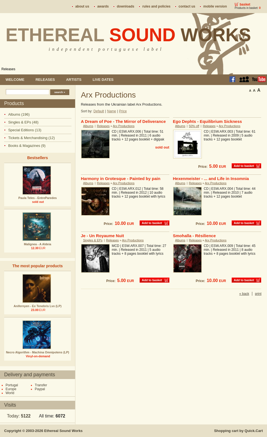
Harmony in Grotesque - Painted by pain (120, 178)
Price (123, 111)
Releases (8, 69)
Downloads (125, 6)
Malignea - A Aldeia (37, 244)
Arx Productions (124, 126)
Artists (73, 79)
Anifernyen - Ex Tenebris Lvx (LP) (37, 306)
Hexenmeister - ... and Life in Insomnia (211, 178)
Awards (103, 6)
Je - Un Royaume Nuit (102, 235)
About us (82, 6)
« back (244, 294)
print (258, 294)
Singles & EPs (93, 240)
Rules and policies (156, 6)
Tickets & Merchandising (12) (31, 138)
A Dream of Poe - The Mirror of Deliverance (123, 121)
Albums (88, 126)
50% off (194, 126)
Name (111, 111)
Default (98, 111)
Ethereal (128, 35)
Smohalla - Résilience (194, 235)
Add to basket (244, 165)
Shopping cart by (238, 431)
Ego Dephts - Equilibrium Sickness (207, 121)
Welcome (15, 79)
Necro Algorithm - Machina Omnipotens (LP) (37, 352)
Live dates (103, 79)
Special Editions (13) (24, 130)
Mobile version (215, 6)
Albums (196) (18, 114)
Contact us (187, 6)
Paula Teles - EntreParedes (37, 198)
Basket (245, 4)
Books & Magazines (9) (26, 146)
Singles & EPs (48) (23, 122)
